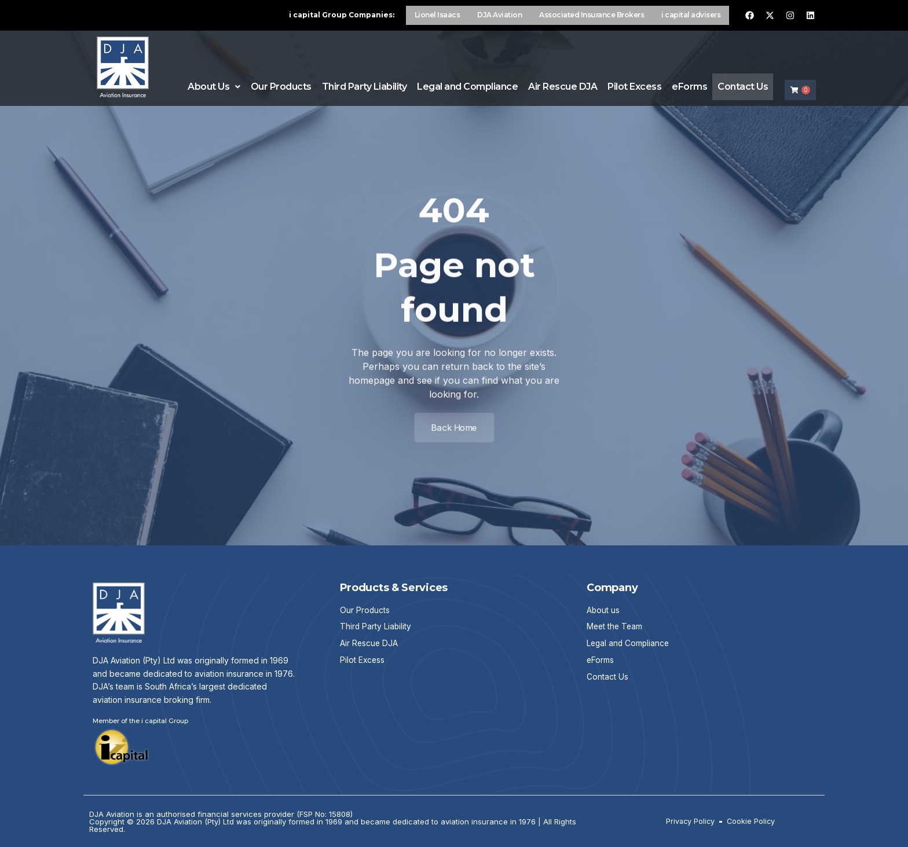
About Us (214, 84)
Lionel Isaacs (437, 14)
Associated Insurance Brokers (591, 14)
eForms (689, 84)
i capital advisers (690, 14)
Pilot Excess (634, 84)
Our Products (280, 84)
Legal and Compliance (467, 84)
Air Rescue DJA (562, 84)
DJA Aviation (499, 14)
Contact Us (742, 84)
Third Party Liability (364, 84)
